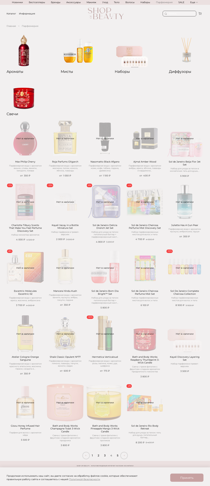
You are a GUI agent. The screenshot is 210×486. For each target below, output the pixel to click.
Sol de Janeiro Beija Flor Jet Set (185, 163)
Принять (186, 477)
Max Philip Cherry (25, 161)
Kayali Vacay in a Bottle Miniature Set (65, 227)
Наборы (145, 2)
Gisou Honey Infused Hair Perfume (25, 427)
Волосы (130, 2)
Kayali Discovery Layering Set (185, 358)
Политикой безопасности (84, 479)
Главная (11, 26)
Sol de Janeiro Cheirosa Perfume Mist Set (144, 292)
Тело (116, 2)
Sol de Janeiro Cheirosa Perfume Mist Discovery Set (145, 227)
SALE (181, 2)
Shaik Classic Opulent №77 (65, 356)
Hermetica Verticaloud (105, 356)
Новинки (17, 2)
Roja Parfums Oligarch (65, 161)
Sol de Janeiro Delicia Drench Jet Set (105, 227)
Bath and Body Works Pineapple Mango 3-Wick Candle (105, 428)
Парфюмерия (164, 2)
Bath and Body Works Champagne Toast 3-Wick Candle (65, 428)
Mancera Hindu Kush (65, 290)
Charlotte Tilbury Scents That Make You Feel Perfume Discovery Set (25, 228)
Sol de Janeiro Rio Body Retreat (144, 427)
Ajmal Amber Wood (144, 161)
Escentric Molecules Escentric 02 (25, 292)
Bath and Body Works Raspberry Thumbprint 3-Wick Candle (144, 359)
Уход (105, 2)
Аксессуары (73, 2)
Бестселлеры (37, 2)
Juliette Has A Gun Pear (184, 225)
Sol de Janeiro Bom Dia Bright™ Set (105, 292)
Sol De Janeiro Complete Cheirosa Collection (184, 292)
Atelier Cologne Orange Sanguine (25, 358)
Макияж (91, 2)
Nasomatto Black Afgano (105, 161)
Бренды (55, 2)
